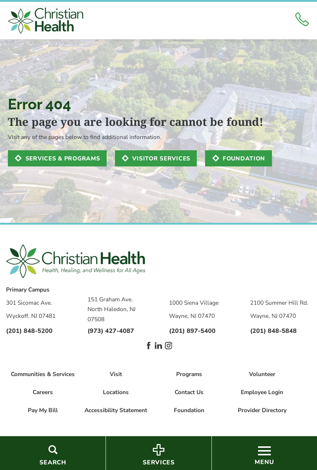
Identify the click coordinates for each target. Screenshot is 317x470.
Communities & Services (43, 374)
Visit (116, 374)
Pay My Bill (43, 410)
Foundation (244, 158)
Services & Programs (63, 158)
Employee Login (262, 392)
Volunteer (262, 374)
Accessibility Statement (116, 410)
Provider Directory (262, 410)
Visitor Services (161, 158)
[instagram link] (168, 345)
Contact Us (189, 392)
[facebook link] (148, 345)
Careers (43, 392)
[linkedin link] (158, 345)
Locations (116, 392)
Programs (189, 374)
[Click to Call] (302, 20)
